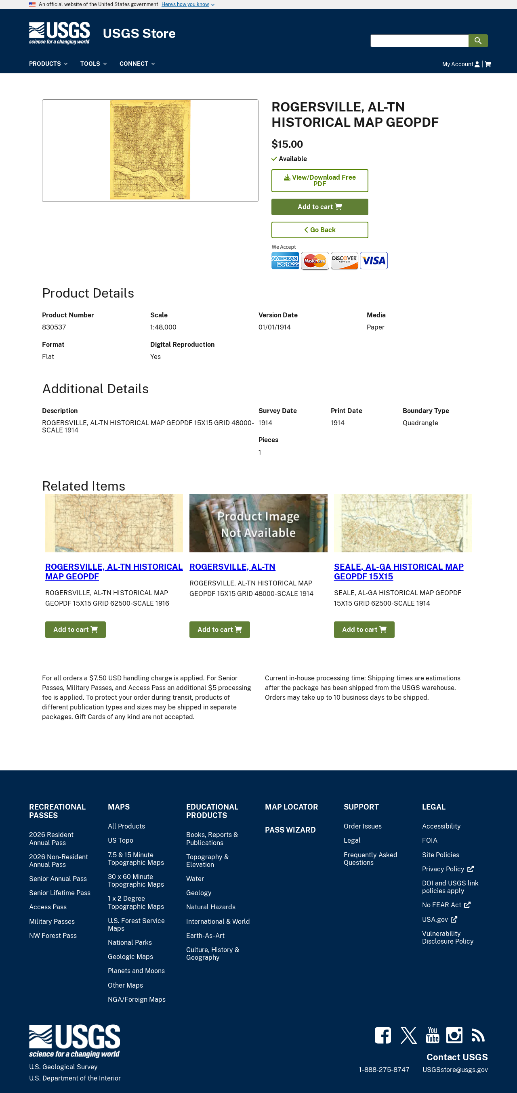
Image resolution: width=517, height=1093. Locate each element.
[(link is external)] (444, 869)
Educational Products (212, 811)
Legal (434, 807)
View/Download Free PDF (320, 181)
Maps (119, 807)
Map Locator (291, 807)
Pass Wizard (290, 830)
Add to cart (320, 207)
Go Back (320, 230)
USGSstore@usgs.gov (455, 1070)
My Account (461, 64)
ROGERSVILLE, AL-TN (232, 567)
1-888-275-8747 (384, 1070)
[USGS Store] (258, 33)
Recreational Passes (57, 811)
